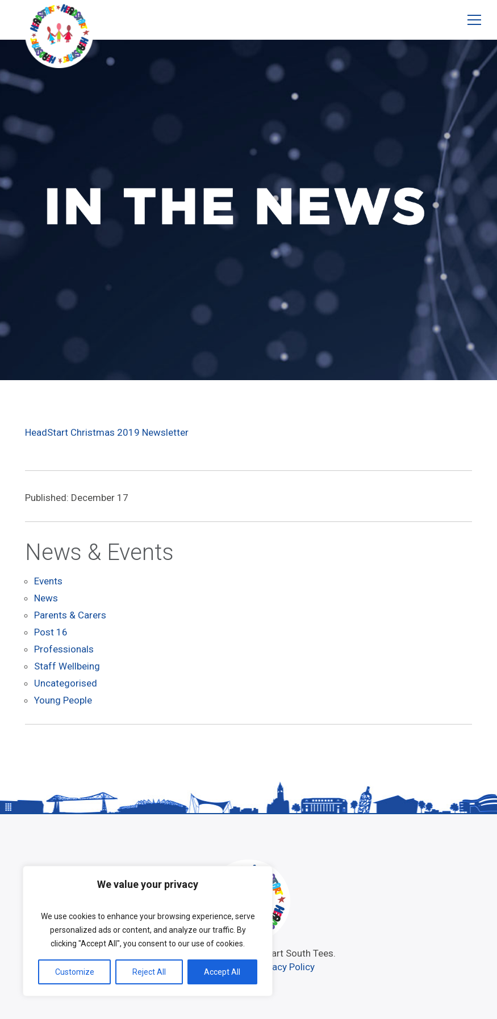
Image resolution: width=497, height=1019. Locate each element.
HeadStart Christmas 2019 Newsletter (107, 432)
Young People (63, 700)
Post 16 (51, 632)
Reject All (149, 971)
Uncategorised (65, 683)
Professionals (64, 649)
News (46, 598)
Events (48, 581)
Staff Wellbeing (67, 666)
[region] (148, 931)
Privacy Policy (285, 966)
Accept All (222, 971)
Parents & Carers (70, 615)
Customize (74, 971)
